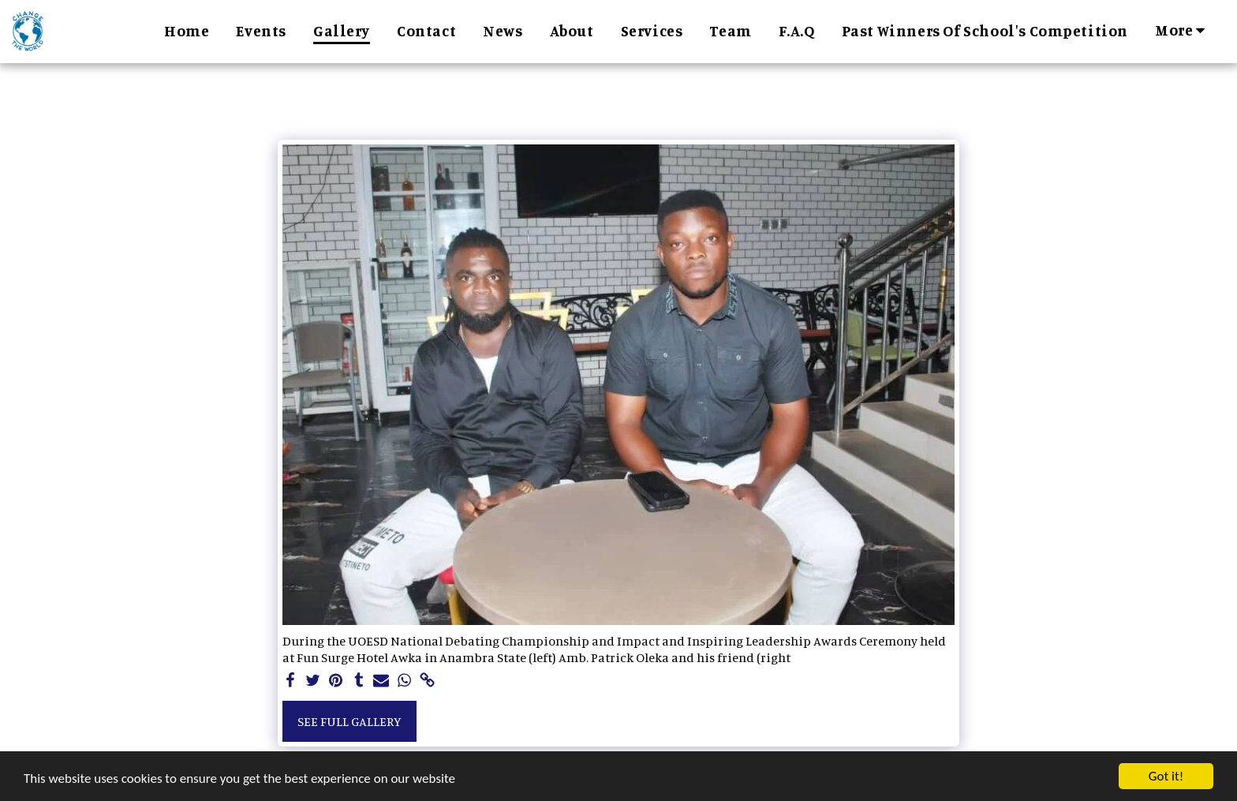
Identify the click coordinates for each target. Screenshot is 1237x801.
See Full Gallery (349, 721)
